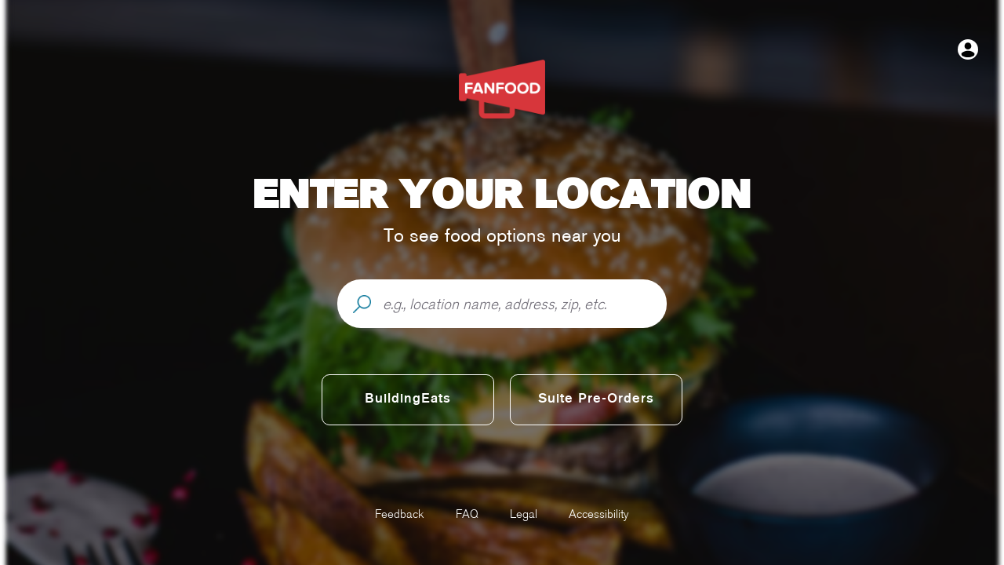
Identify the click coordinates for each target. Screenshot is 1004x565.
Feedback (399, 514)
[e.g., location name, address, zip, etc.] (524, 304)
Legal (523, 514)
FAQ (467, 514)
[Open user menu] (968, 49)
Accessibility (599, 514)
